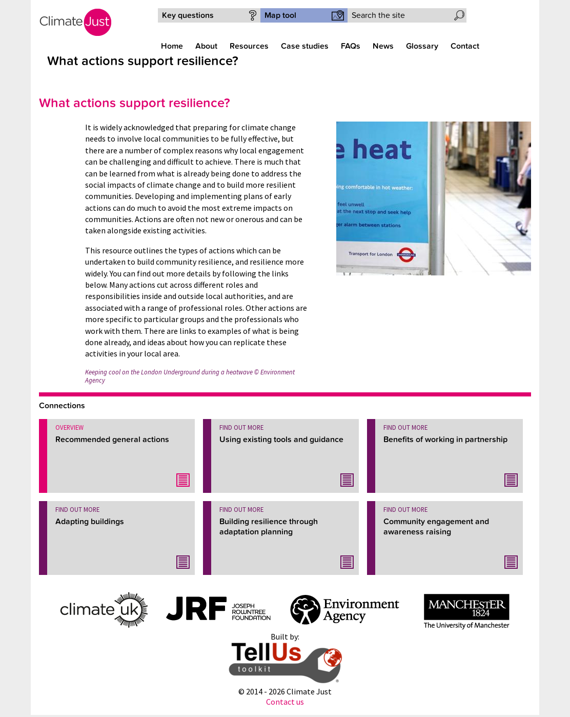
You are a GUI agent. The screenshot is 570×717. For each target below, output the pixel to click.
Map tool (280, 15)
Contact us (285, 701)
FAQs (350, 46)
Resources (249, 46)
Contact (465, 46)
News (383, 46)
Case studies (305, 46)
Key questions (188, 15)
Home (172, 46)
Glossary (422, 46)
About (206, 46)
